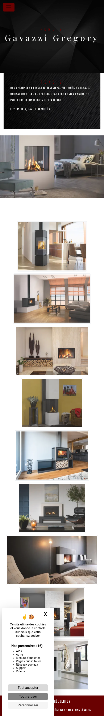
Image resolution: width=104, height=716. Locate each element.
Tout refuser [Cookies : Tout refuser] (28, 696)
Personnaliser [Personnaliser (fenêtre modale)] (28, 705)
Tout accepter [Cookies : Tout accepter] (28, 688)
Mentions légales (79, 710)
